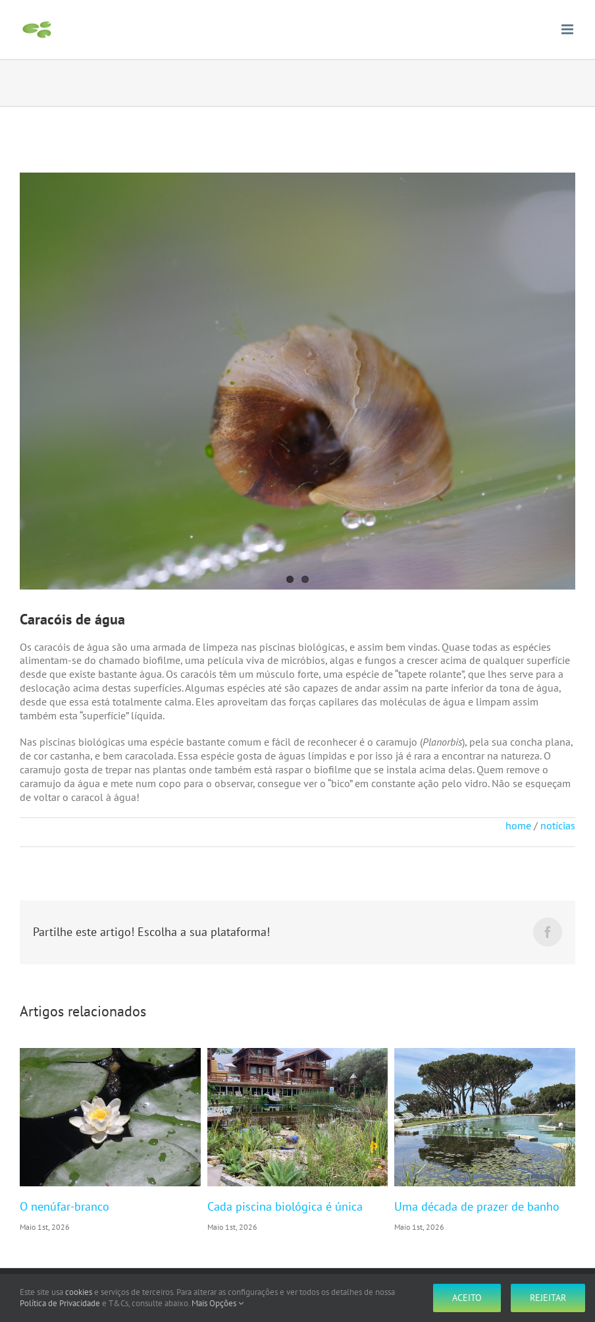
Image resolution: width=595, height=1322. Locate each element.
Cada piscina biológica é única (285, 1206)
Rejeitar (548, 1298)
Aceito (467, 1298)
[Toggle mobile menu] (568, 29)
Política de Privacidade (60, 1303)
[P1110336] (297, 381)
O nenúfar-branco (64, 1206)
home (518, 825)
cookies (78, 1292)
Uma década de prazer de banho (476, 1206)
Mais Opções (218, 1303)
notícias (557, 825)
